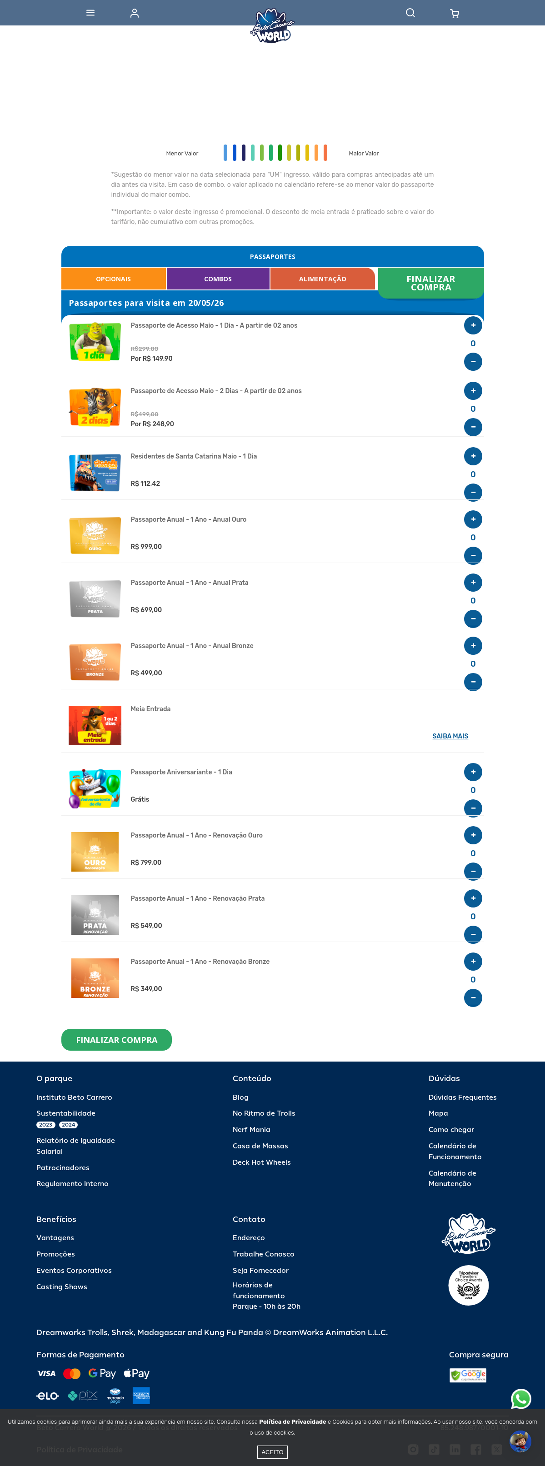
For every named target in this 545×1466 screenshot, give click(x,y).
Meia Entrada (151, 709)
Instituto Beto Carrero (74, 1097)
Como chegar (451, 1130)
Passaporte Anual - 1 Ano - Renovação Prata (198, 899)
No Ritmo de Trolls (264, 1113)
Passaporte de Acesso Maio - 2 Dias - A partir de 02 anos (216, 391)
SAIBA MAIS (451, 736)
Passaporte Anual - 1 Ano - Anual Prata (190, 583)
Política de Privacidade (292, 1421)
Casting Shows (61, 1287)
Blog (241, 1097)
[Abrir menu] (90, 13)
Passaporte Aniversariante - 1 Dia (181, 772)
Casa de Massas (260, 1146)
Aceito (272, 1452)
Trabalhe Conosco (264, 1254)
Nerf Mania (251, 1130)
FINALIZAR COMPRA (432, 283)
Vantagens (55, 1238)
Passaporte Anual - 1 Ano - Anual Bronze (192, 646)
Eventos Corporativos (74, 1271)
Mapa (438, 1113)
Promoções (55, 1254)
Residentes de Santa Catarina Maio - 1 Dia (194, 456)
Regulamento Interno (72, 1184)
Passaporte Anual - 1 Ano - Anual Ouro (189, 520)
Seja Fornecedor (261, 1271)
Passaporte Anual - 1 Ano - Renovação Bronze (200, 962)
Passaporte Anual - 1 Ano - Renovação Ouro (197, 835)
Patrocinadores (63, 1168)
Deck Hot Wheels (262, 1162)
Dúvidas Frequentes (463, 1097)
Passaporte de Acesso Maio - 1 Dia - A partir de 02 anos (214, 325)
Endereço (249, 1238)
